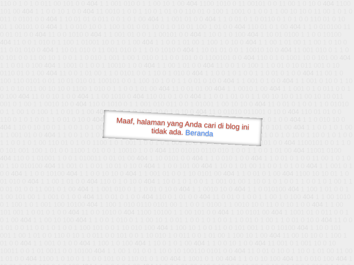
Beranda (199, 133)
